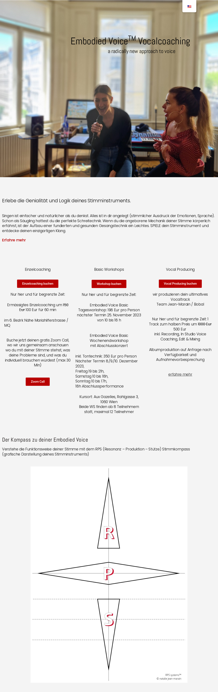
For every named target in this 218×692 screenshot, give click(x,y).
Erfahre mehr (14, 240)
